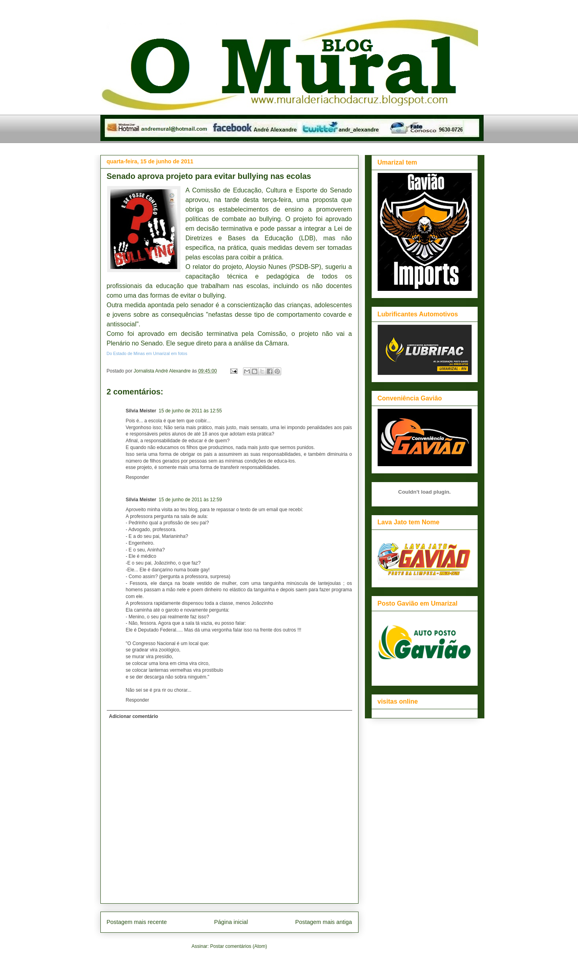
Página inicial (231, 922)
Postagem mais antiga (323, 922)
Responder (137, 477)
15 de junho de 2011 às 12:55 (190, 411)
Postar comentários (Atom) (238, 946)
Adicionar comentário (133, 716)
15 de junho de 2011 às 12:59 (190, 499)
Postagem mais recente (137, 922)
